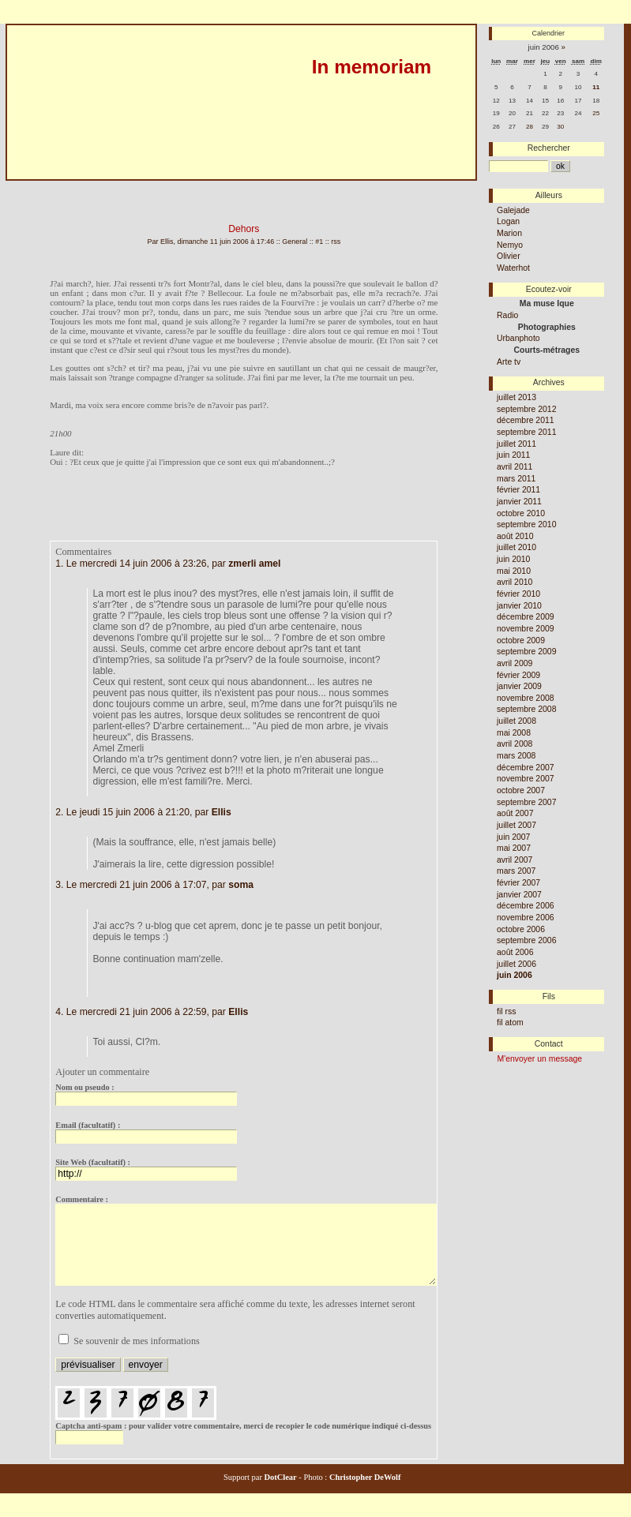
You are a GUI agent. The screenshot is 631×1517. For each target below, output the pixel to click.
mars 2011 (516, 478)
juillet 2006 (516, 964)
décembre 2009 (525, 616)
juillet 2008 (516, 721)
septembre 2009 (526, 651)
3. (59, 884)
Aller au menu (98, 186)
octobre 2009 (521, 640)
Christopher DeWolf (363, 1477)
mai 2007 (514, 848)
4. (59, 1011)
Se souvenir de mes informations (136, 1341)
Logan (508, 221)
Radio (507, 315)
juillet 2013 (516, 397)
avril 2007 (514, 860)
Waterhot (513, 268)
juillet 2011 (516, 444)
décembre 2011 (525, 420)
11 (595, 87)
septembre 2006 (526, 940)
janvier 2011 (519, 501)
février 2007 (518, 882)
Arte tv (508, 362)
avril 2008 (514, 744)
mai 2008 (514, 733)
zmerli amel (254, 563)
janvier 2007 (519, 894)
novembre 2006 (525, 917)
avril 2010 (514, 582)
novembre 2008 (525, 698)
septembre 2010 (526, 524)
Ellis (221, 812)
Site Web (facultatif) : (92, 1162)
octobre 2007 (521, 790)
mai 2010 (514, 571)
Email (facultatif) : (87, 1125)
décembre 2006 (525, 905)
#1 (319, 241)
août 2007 (515, 813)
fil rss (506, 1011)
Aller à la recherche (169, 186)
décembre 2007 (525, 767)
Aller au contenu (32, 186)
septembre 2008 (526, 709)
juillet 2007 (516, 825)
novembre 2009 (525, 628)
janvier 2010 (519, 605)
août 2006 (515, 952)
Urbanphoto (518, 338)
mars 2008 (516, 755)
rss (335, 241)
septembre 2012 (526, 409)
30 (560, 126)
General (294, 241)
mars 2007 (516, 871)
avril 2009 (514, 663)
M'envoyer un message (540, 1058)
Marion (509, 233)
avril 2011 (514, 467)
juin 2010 (513, 559)
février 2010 (518, 594)
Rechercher (549, 148)
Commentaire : (81, 1199)
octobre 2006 (521, 929)
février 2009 (518, 675)
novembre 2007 (525, 778)
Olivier (508, 256)
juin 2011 (513, 455)
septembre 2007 (526, 802)
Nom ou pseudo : (84, 1087)
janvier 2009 (519, 686)
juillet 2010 (516, 547)
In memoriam (371, 66)
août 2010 (515, 536)
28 (529, 126)
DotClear (279, 1477)
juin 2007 (513, 837)
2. (59, 812)
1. (59, 563)
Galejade (513, 210)
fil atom (510, 1022)
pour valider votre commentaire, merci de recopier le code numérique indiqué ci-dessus (243, 1408)
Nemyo (510, 245)
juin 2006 (514, 975)
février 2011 (518, 489)
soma (241, 884)
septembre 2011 (526, 432)
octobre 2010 (521, 513)
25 (595, 113)
